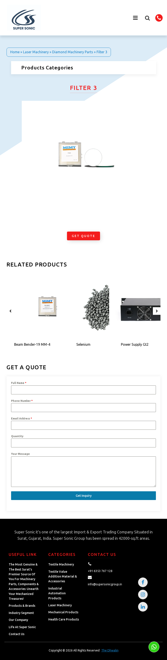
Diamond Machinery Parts (72, 52)
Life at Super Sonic (22, 627)
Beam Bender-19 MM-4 (32, 344)
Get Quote (83, 236)
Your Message (20, 453)
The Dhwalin (110, 650)
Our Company (18, 620)
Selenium (83, 344)
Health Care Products (63, 619)
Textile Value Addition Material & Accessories (62, 576)
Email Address (21, 418)
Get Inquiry (84, 495)
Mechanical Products (63, 612)
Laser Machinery (36, 52)
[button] (147, 18)
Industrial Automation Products (57, 593)
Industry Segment (21, 613)
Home (15, 52)
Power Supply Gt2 (135, 344)
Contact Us (16, 634)
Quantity (17, 436)
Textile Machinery (61, 564)
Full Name (18, 383)
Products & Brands (22, 605)
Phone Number (22, 400)
